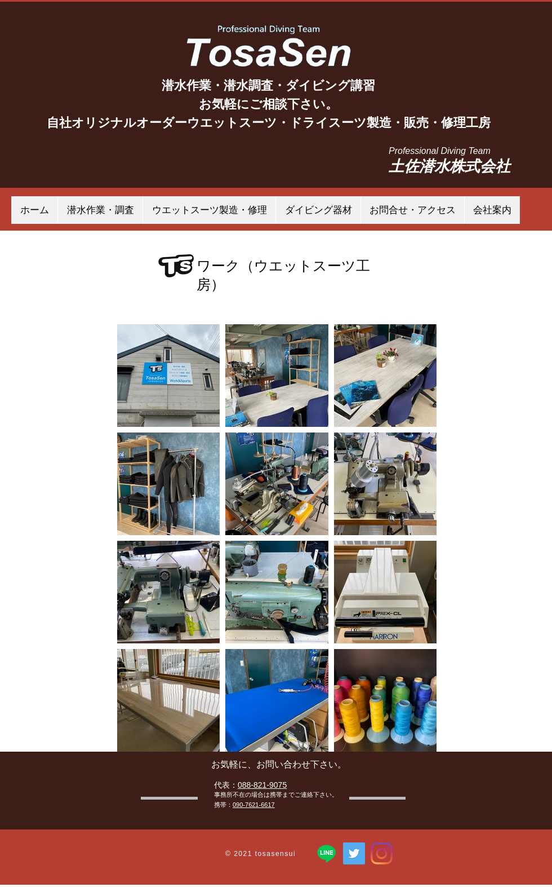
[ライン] (326, 853)
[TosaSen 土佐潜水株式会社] (354, 853)
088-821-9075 (262, 784)
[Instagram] (382, 853)
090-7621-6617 (254, 804)
